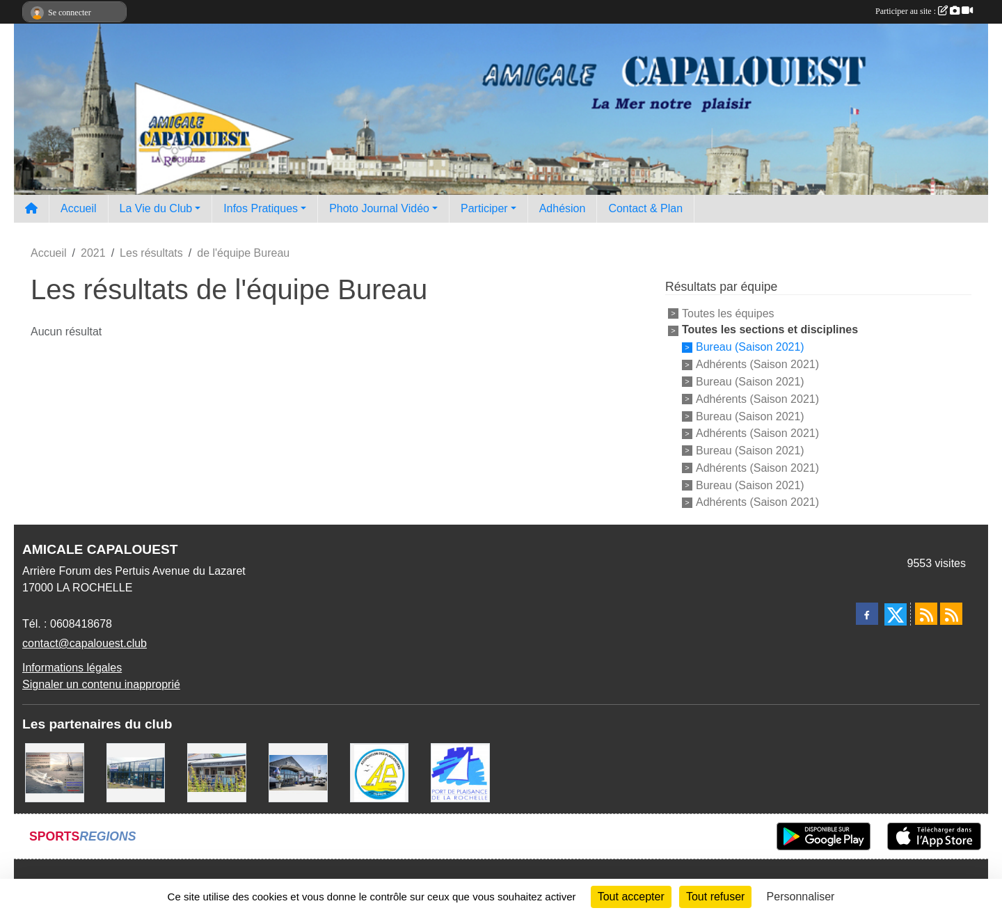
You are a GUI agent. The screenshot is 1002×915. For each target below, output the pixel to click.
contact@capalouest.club (84, 643)
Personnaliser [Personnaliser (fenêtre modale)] (801, 896)
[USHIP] (136, 772)
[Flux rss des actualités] (926, 614)
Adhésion (562, 208)
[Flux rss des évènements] (951, 614)
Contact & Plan (645, 208)
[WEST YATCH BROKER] (298, 772)
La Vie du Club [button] (156, 208)
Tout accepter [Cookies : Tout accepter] (631, 896)
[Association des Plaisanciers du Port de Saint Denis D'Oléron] (379, 772)
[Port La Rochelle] (460, 772)
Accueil (79, 208)
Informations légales (72, 668)
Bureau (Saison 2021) (750, 347)
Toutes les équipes (728, 313)
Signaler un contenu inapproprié (101, 684)
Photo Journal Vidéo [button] (379, 208)
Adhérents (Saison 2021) (757, 364)
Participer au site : (924, 11)
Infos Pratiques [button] (260, 208)
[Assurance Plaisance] (54, 772)
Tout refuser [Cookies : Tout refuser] (715, 896)
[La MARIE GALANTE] (216, 772)
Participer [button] (484, 208)
